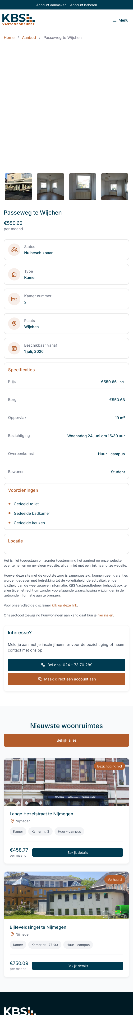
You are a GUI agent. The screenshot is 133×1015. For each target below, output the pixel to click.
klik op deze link (64, 605)
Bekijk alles (67, 740)
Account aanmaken (51, 5)
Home (9, 37)
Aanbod (29, 37)
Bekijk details (78, 852)
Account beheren (83, 5)
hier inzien (105, 615)
